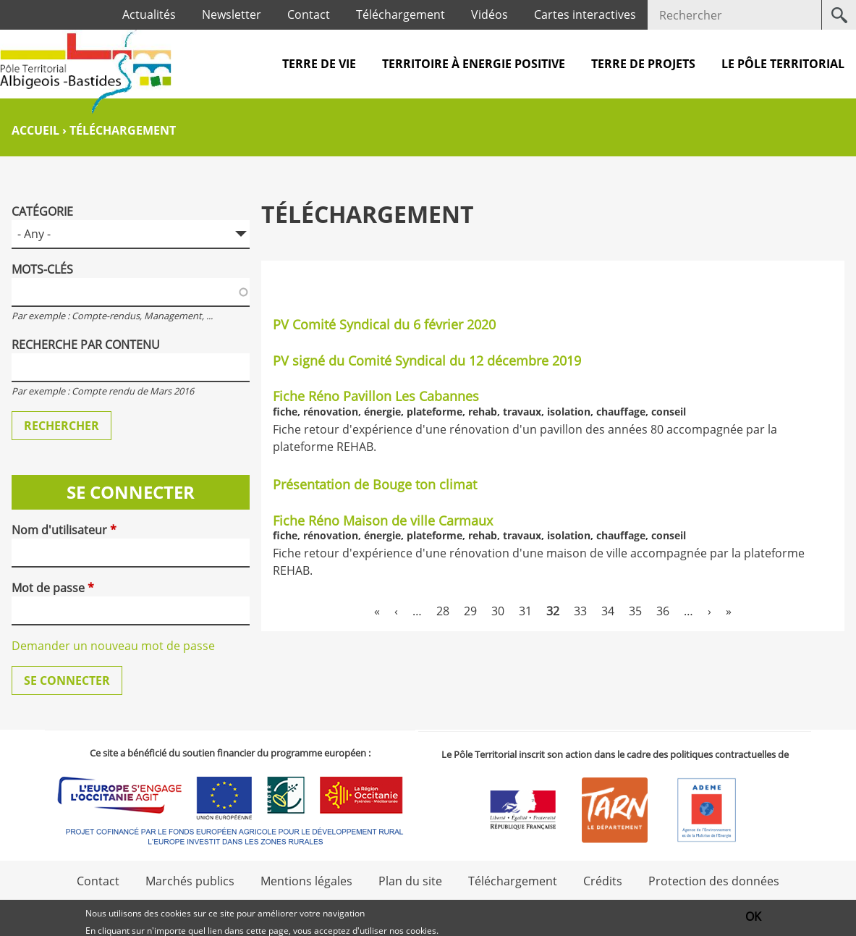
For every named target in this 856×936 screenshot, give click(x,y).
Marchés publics (189, 881)
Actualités (149, 14)
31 (525, 611)
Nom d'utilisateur (64, 530)
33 (580, 611)
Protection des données (713, 881)
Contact (308, 14)
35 (635, 611)
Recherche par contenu (86, 345)
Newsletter (231, 14)
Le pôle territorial (782, 64)
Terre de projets (643, 64)
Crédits (602, 881)
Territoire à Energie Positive (473, 64)
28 (442, 611)
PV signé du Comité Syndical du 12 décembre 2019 (427, 360)
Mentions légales (306, 881)
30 (497, 611)
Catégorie (42, 211)
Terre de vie (319, 64)
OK (753, 919)
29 (470, 611)
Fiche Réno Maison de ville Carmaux (383, 520)
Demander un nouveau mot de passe (113, 646)
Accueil (35, 130)
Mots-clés (42, 269)
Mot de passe (53, 588)
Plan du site (410, 881)
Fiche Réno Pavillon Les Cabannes (376, 396)
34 (607, 611)
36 (662, 611)
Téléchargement (400, 14)
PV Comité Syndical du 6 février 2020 (384, 324)
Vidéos (489, 14)
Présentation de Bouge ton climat (375, 484)
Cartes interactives (585, 14)
